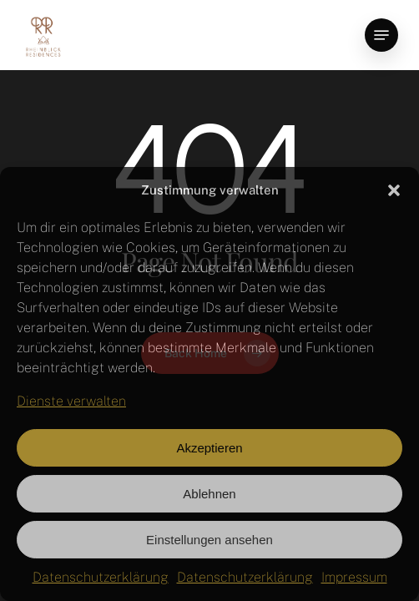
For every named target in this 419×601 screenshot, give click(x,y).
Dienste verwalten (71, 401)
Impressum (354, 577)
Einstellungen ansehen (209, 540)
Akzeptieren (209, 448)
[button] (394, 190)
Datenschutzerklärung (101, 577)
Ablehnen (209, 494)
